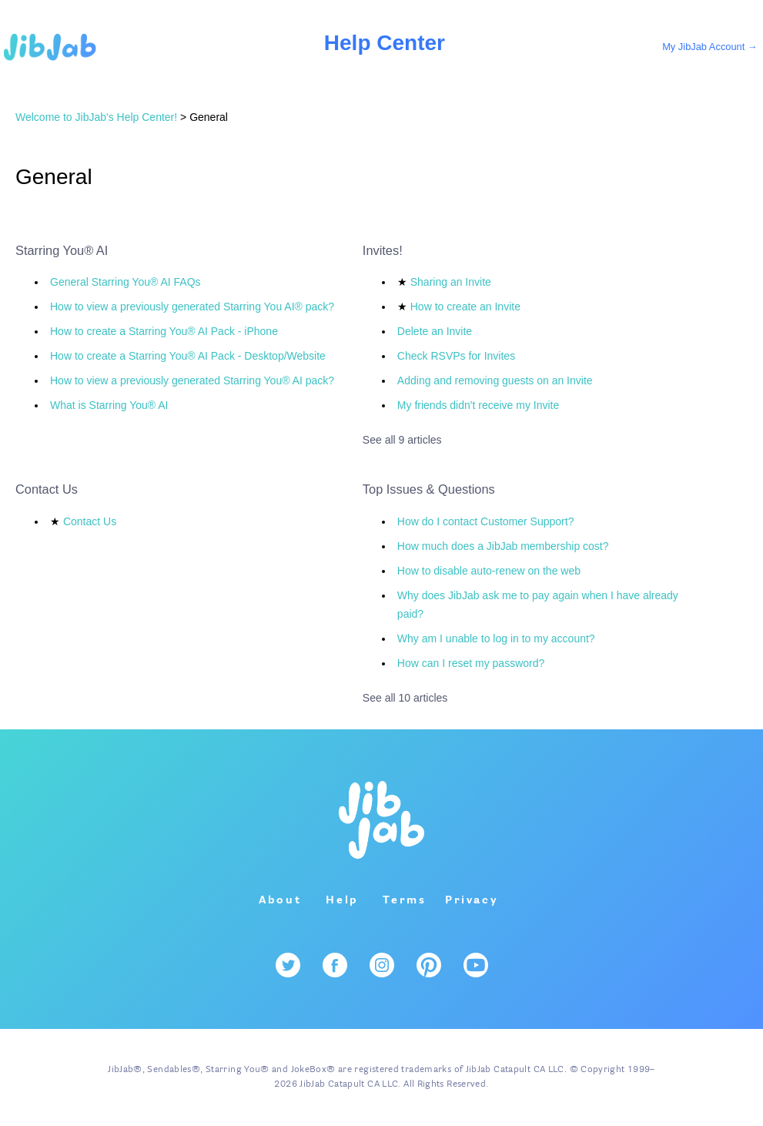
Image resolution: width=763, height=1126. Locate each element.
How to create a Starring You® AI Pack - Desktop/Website (188, 356)
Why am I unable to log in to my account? (496, 638)
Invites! (383, 250)
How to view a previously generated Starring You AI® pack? (192, 306)
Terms (404, 900)
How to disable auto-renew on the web (489, 571)
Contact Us (46, 489)
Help (342, 900)
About (280, 900)
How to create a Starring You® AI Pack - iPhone (164, 331)
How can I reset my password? (470, 663)
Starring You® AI (61, 250)
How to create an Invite (465, 306)
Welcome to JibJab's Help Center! (96, 117)
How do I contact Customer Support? (485, 521)
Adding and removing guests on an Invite (495, 380)
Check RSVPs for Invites (456, 356)
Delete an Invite (434, 331)
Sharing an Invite (450, 282)
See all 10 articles (405, 698)
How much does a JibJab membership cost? (503, 546)
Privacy (472, 900)
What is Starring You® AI (109, 405)
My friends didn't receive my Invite (478, 405)
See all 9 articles (402, 440)
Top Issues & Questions (429, 489)
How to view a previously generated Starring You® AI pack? (192, 380)
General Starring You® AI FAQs (125, 282)
